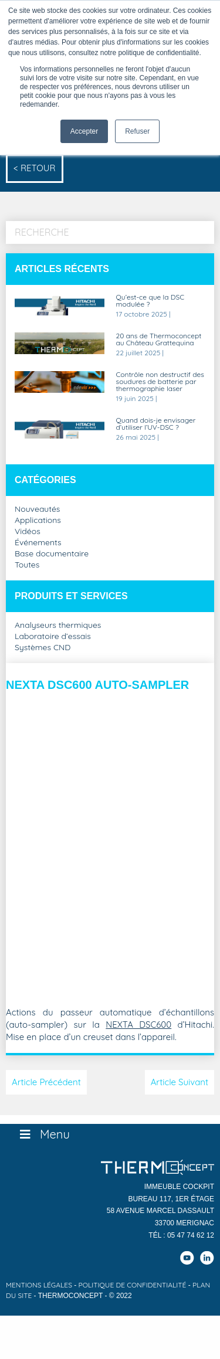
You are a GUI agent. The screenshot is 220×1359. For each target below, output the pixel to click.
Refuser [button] (137, 131)
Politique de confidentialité (133, 1284)
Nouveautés (37, 509)
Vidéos (27, 531)
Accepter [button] (84, 131)
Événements (38, 543)
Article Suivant (179, 1082)
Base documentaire (52, 554)
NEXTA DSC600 (138, 1024)
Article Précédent (46, 1082)
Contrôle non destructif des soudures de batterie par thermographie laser (160, 382)
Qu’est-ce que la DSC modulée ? (150, 301)
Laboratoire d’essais (53, 636)
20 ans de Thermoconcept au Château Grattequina (159, 339)
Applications (38, 520)
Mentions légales (39, 1284)
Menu (44, 1134)
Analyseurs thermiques (58, 625)
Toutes (27, 565)
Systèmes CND (42, 648)
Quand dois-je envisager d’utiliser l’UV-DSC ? (156, 424)
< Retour (34, 168)
